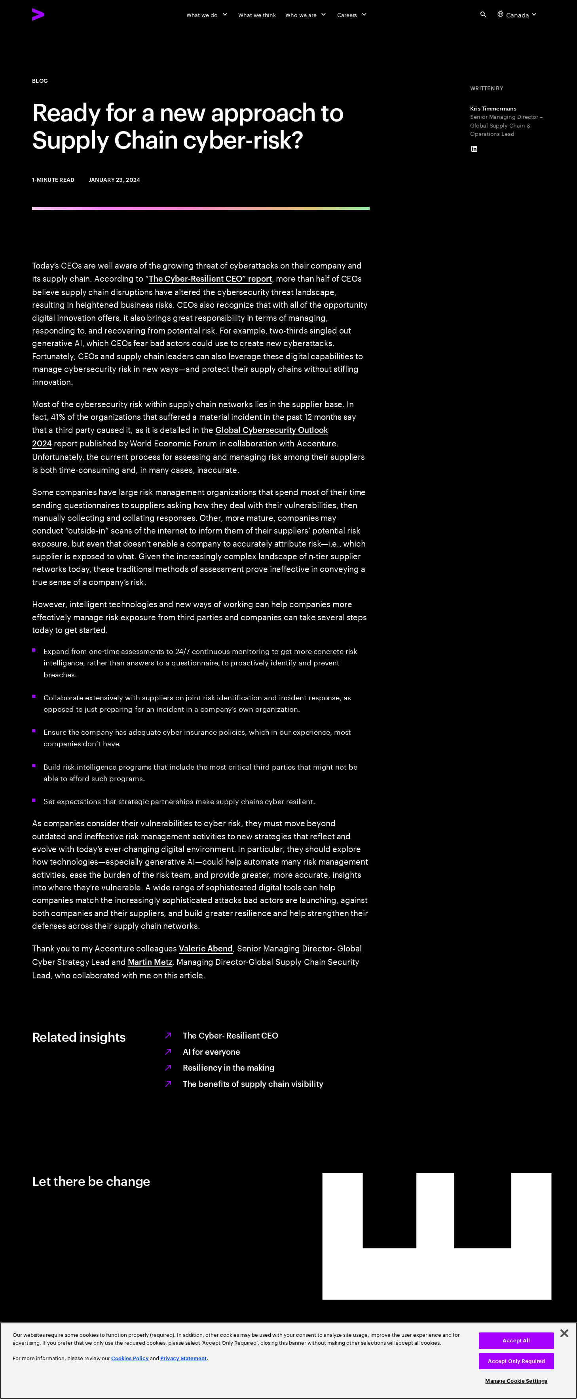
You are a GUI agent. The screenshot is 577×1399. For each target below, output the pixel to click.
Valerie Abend (206, 947)
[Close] (564, 1333)
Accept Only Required (516, 1361)
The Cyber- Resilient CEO (231, 1035)
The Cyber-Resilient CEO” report (210, 278)
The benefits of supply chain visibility (253, 1083)
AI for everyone (211, 1051)
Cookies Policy (130, 1358)
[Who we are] (306, 14)
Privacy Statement (183, 1358)
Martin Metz (150, 961)
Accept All (516, 1340)
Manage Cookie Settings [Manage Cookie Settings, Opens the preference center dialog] (516, 1381)
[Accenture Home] (56, 14)
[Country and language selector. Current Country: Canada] (518, 14)
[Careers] (353, 14)
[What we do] (207, 14)
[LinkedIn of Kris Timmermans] (474, 148)
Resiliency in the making (229, 1067)
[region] (288, 1361)
